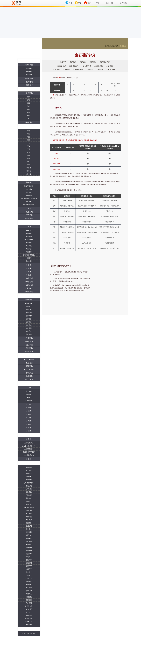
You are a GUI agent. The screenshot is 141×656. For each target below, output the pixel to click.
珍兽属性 (29, 316)
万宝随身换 (98, 66)
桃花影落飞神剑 (29, 507)
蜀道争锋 (29, 492)
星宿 (28, 158)
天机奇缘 (29, 625)
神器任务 (29, 230)
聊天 (28, 97)
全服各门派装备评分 (28, 446)
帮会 (28, 112)
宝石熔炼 (83, 62)
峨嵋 (28, 131)
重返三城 (29, 486)
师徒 (28, 109)
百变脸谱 (29, 391)
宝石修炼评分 (74, 66)
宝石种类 (89, 70)
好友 (28, 100)
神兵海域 (29, 588)
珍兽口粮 (29, 328)
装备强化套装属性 (29, 205)
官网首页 (34, 54)
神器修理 (29, 236)
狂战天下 (29, 575)
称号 (28, 115)
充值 (79, 3)
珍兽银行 (29, 319)
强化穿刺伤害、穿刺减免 (29, 198)
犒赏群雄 (29, 554)
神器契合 (29, 249)
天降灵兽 (29, 584)
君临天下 (29, 557)
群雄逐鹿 (29, 547)
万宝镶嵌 (109, 66)
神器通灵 (29, 246)
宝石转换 (66, 70)
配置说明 (29, 74)
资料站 (23, 54)
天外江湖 (29, 603)
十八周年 (29, 470)
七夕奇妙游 (28, 489)
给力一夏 (29, 609)
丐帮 (28, 134)
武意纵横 (29, 532)
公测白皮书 (28, 606)
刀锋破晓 (29, 495)
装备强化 (29, 192)
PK (29, 118)
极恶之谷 (29, 473)
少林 (28, 143)
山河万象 (29, 504)
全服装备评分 (28, 443)
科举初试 (29, 394)
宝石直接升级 (111, 70)
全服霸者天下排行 (29, 452)
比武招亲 (29, 541)
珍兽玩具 (29, 325)
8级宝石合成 (61, 66)
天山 (28, 149)
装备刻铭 (29, 189)
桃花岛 (29, 168)
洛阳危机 (29, 477)
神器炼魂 (29, 243)
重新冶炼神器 (28, 239)
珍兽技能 (29, 313)
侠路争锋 (29, 523)
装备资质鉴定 (28, 186)
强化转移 (29, 201)
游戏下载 (106, 298)
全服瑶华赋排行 (29, 455)
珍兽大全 (29, 331)
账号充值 (34, 49)
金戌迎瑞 (29, 526)
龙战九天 (29, 594)
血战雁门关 (28, 621)
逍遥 (28, 155)
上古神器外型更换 (29, 255)
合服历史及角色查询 (28, 633)
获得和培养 (28, 303)
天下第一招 (28, 578)
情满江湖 (29, 563)
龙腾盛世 (29, 597)
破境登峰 (29, 467)
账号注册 (29, 68)
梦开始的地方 (28, 483)
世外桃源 (29, 520)
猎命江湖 (29, 591)
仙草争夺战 (28, 400)
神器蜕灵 (29, 258)
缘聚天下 (29, 566)
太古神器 (29, 261)
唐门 (28, 161)
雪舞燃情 (29, 600)
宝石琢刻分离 (105, 62)
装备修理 (29, 195)
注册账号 (23, 49)
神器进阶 (29, 252)
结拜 (28, 106)
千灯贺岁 (29, 498)
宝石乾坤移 (87, 66)
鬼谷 (28, 165)
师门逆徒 (29, 517)
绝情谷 (29, 171)
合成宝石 (63, 62)
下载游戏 (29, 71)
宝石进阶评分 (78, 70)
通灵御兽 (29, 334)
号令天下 (29, 572)
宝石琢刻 (93, 62)
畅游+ (89, 3)
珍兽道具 (29, 306)
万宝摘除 (56, 70)
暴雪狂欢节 (28, 618)
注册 (70, 3)
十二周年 (29, 514)
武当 (28, 152)
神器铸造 (29, 233)
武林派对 (29, 581)
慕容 (28, 140)
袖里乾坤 (29, 551)
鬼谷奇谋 (29, 544)
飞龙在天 (29, 612)
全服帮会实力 (28, 449)
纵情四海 (29, 560)
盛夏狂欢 (29, 535)
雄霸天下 (29, 569)
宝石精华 (99, 70)
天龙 (28, 146)
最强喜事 (29, 615)
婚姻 (28, 103)
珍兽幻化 (29, 309)
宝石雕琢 (73, 62)
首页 (116, 46)
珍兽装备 (29, 322)
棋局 (28, 397)
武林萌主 (29, 529)
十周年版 (29, 538)
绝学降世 (29, 480)
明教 (28, 137)
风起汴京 (29, 501)
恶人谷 (29, 174)
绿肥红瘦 (29, 510)
